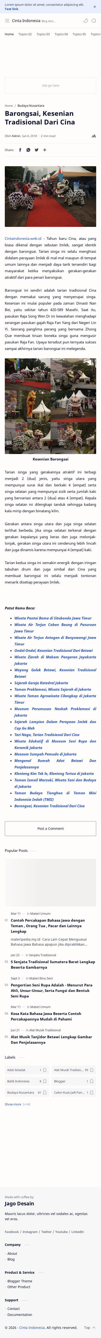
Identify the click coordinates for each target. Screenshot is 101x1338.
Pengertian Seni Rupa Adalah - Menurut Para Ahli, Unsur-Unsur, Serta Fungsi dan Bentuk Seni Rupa (51, 990)
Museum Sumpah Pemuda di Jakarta (45, 754)
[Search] (93, 20)
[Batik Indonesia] (27, 1081)
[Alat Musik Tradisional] (45, 1030)
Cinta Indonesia (26, 20)
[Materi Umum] (40, 913)
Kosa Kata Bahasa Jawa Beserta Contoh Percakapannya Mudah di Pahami (46, 1016)
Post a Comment (51, 828)
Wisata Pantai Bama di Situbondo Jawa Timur (53, 618)
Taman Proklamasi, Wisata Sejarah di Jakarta (53, 689)
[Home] (9, 34)
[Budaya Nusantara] (27, 1092)
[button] (85, 20)
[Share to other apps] (45, 150)
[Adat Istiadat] (27, 1070)
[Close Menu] (94, 7)
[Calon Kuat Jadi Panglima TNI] (74, 1092)
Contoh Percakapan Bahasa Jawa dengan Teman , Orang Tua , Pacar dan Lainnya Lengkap (48, 926)
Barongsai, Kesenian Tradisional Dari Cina (49, 805)
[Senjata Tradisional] (42, 955)
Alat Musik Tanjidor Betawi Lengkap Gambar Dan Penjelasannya (51, 1039)
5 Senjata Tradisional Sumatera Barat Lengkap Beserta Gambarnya (53, 964)
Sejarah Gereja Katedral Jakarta (41, 682)
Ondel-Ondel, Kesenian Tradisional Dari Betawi (54, 650)
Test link (11, 9)
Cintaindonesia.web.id (23, 238)
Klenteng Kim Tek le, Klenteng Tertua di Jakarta (54, 773)
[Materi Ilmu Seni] (41, 978)
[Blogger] (74, 1081)
